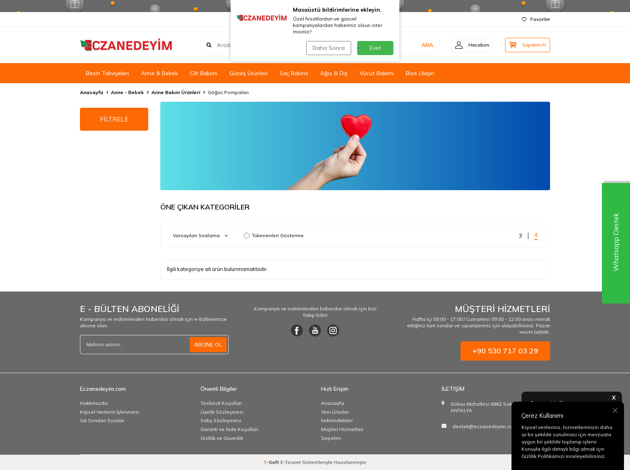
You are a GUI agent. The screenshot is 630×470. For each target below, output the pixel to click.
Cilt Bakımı (203, 73)
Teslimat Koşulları (221, 403)
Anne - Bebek (127, 92)
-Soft (271, 462)
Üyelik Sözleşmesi (221, 412)
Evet (375, 47)
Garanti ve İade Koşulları (229, 429)
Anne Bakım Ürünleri (175, 92)
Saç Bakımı (294, 73)
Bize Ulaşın (420, 73)
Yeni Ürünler (335, 412)
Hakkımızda (94, 403)
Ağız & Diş (334, 73)
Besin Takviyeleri (107, 73)
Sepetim (331, 438)
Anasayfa (91, 92)
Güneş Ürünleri (248, 73)
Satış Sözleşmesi (220, 420)
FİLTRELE (114, 119)
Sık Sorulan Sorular (102, 420)
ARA (424, 45)
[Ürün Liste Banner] (355, 146)
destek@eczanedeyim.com (484, 426)
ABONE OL (208, 344)
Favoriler (536, 19)
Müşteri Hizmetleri (342, 429)
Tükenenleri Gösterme (274, 235)
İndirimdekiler (337, 420)
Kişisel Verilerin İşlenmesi (109, 412)
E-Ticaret (290, 462)
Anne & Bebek (159, 73)
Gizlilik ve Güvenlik (221, 438)
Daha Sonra (329, 47)
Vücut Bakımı (377, 73)
